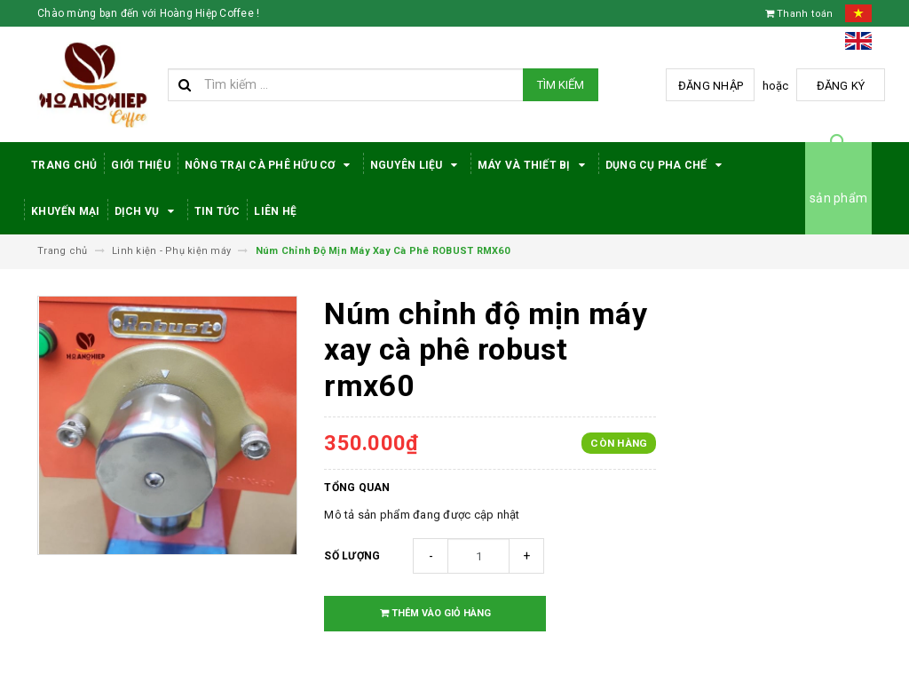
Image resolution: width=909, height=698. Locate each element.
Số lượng (352, 556)
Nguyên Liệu (416, 165)
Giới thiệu (140, 165)
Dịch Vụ (147, 211)
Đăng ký (841, 85)
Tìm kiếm (560, 84)
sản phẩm (838, 198)
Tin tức (217, 211)
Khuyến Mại (65, 211)
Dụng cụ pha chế (666, 165)
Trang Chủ (64, 165)
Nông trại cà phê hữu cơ (270, 165)
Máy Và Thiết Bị (534, 165)
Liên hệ (275, 211)
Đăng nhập (710, 85)
